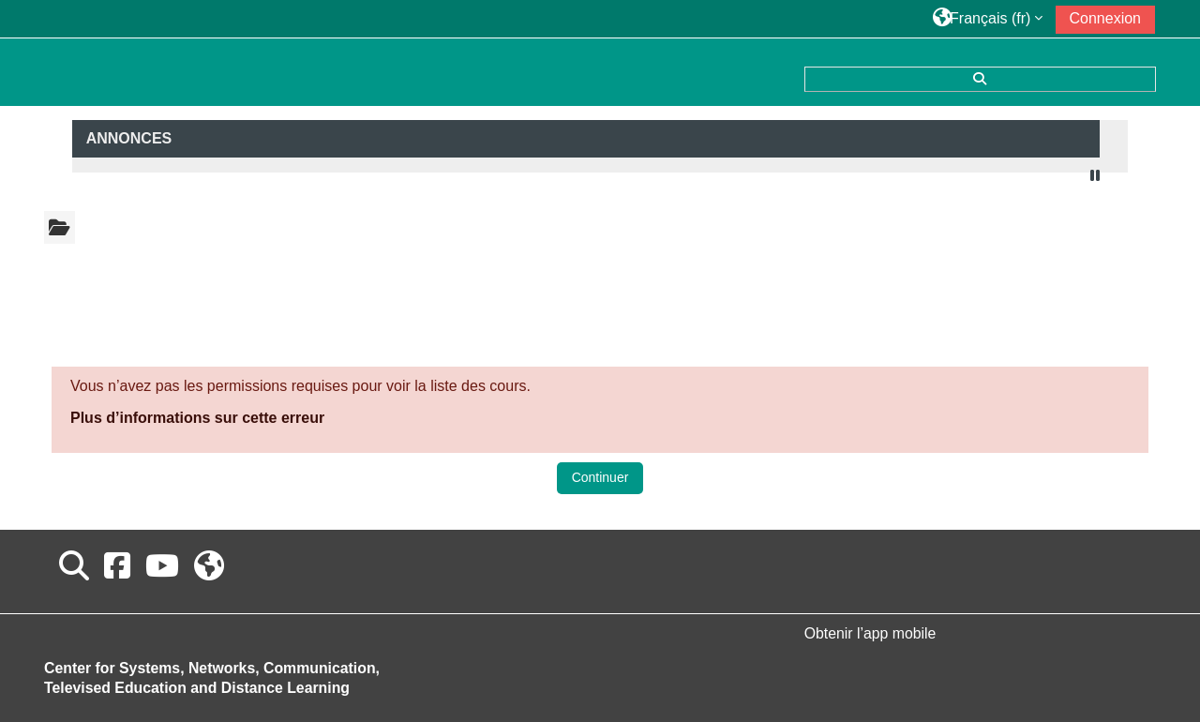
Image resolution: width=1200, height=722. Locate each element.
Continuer (600, 477)
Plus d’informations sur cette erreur (197, 418)
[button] (988, 19)
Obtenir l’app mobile (870, 633)
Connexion (1106, 18)
